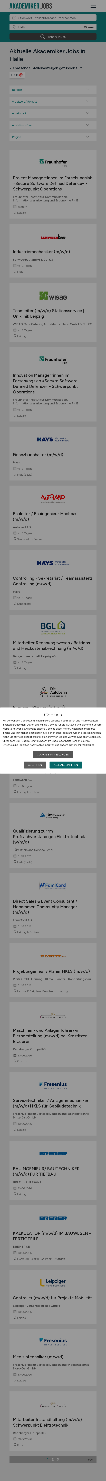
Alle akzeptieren (66, 764)
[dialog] (53, 740)
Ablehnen (35, 764)
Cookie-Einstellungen (53, 754)
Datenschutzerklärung (81, 744)
